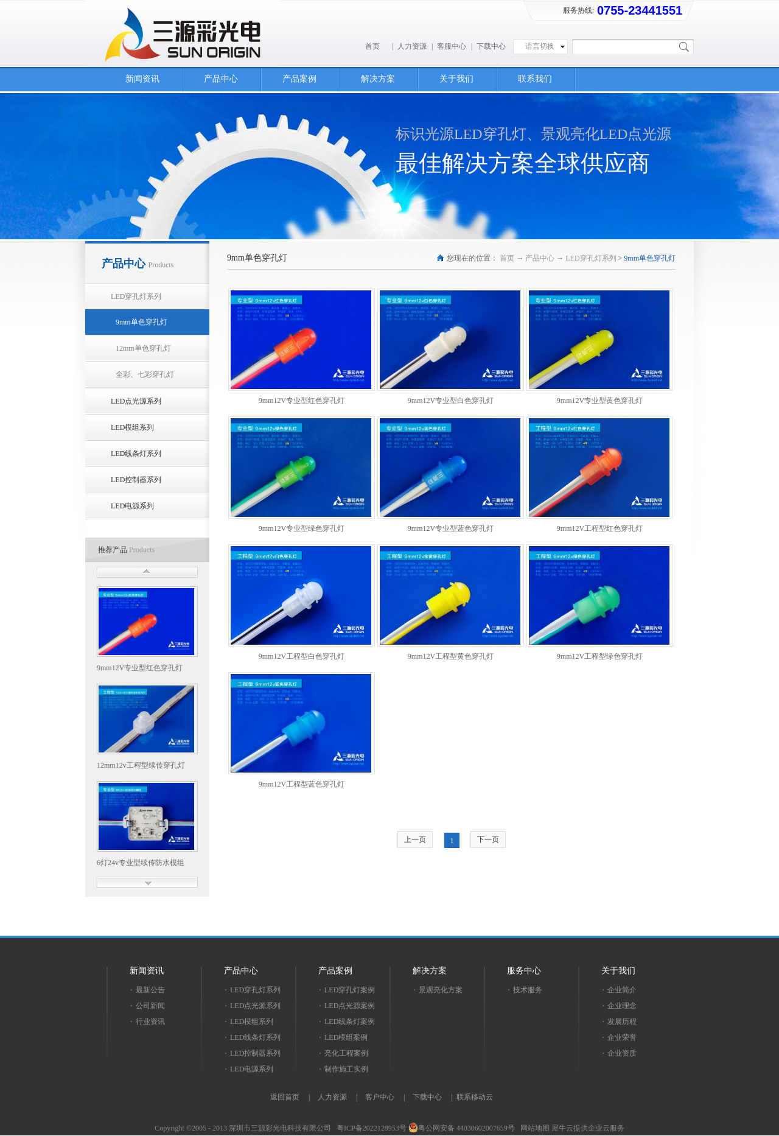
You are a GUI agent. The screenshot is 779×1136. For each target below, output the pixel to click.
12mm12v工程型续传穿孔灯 (141, 765)
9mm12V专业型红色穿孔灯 (140, 668)
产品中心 (539, 258)
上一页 (415, 839)
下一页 (488, 839)
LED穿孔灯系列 (590, 258)
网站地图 (533, 1128)
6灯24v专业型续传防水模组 (140, 862)
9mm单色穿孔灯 (650, 258)
